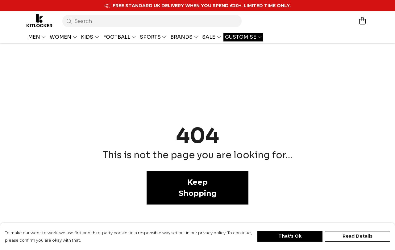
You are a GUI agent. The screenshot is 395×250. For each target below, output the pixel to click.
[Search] (152, 21)
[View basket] (362, 21)
